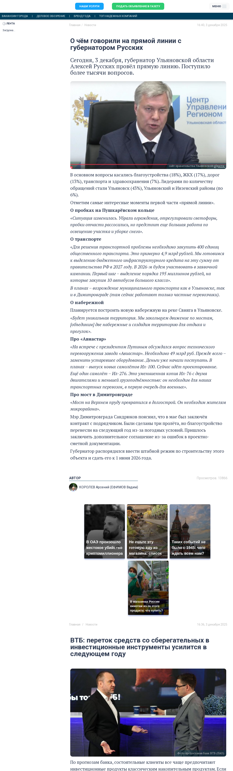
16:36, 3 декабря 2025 (212, 624)
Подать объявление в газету (138, 6)
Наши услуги (89, 6)
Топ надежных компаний (118, 16)
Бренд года (82, 16)
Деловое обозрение (51, 16)
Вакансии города (15, 16)
